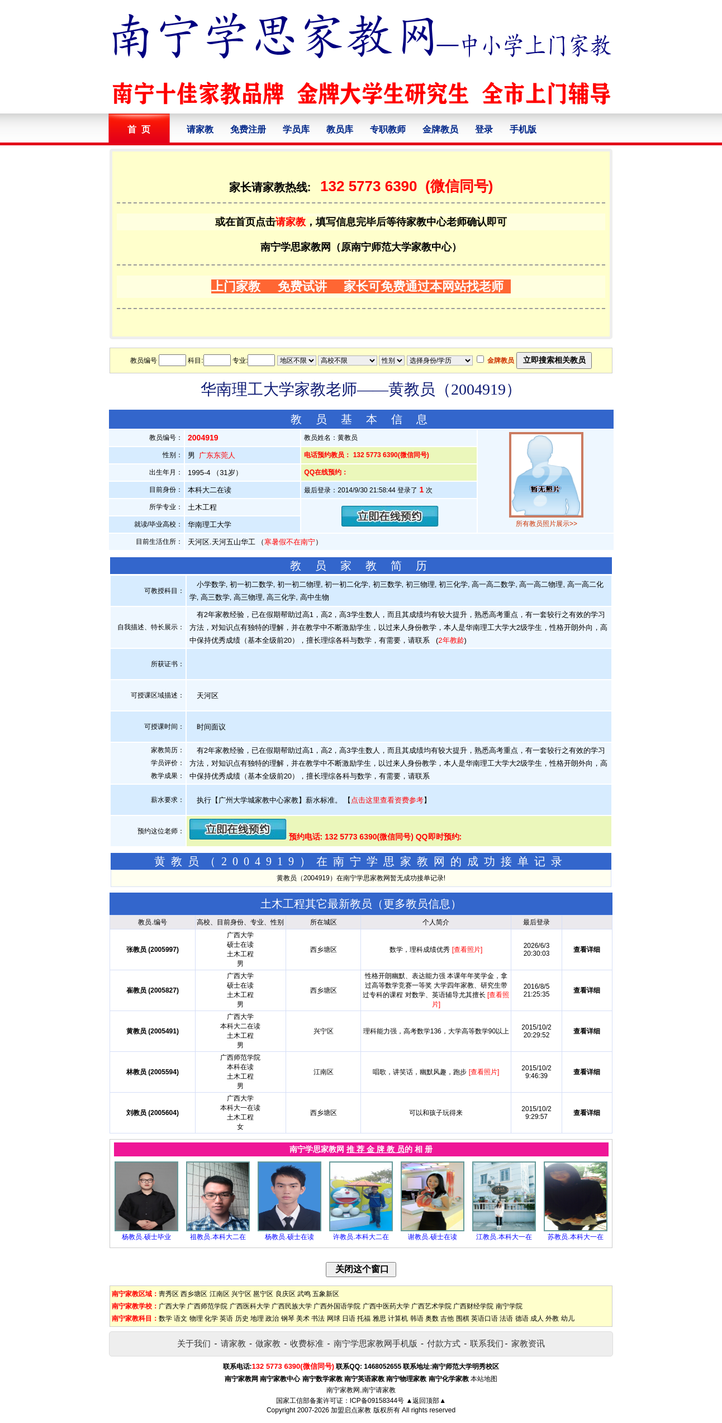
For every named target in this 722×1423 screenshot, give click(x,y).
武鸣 (304, 1294)
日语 (348, 1318)
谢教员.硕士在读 (432, 1237)
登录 (484, 129)
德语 (522, 1318)
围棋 (462, 1318)
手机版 (523, 129)
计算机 (398, 1318)
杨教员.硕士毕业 (146, 1237)
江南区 (220, 1294)
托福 (363, 1318)
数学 (165, 1318)
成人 (537, 1318)
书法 (318, 1318)
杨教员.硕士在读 (289, 1237)
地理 (257, 1318)
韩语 (417, 1318)
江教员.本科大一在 (503, 1237)
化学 (211, 1318)
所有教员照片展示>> (546, 524)
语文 (180, 1318)
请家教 (200, 129)
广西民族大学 (292, 1306)
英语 (226, 1318)
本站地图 (484, 1379)
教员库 (339, 129)
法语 (506, 1318)
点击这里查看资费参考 (387, 800)
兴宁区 (241, 1294)
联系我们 (487, 1343)
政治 (272, 1318)
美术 (303, 1318)
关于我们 (194, 1343)
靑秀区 (169, 1294)
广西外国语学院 (337, 1306)
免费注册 (248, 129)
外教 (552, 1318)
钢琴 (287, 1318)
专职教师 (388, 129)
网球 (333, 1318)
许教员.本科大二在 (360, 1237)
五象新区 (325, 1294)
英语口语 (484, 1318)
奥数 (432, 1318)
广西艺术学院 (431, 1306)
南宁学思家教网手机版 (375, 1343)
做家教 (268, 1343)
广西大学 (172, 1306)
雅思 (379, 1318)
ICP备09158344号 (377, 1401)
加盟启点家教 (351, 1410)
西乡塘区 (193, 1294)
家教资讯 (528, 1343)
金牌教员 (440, 129)
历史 (242, 1318)
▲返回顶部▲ (426, 1401)
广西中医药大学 (386, 1306)
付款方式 (443, 1343)
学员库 (296, 129)
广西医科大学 (250, 1306)
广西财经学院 (473, 1306)
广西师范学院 (207, 1306)
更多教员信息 (416, 904)
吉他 (447, 1318)
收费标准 (307, 1343)
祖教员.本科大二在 (217, 1237)
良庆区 (286, 1294)
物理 (196, 1318)
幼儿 (567, 1318)
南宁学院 (509, 1306)
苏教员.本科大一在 (575, 1237)
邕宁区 (263, 1294)
